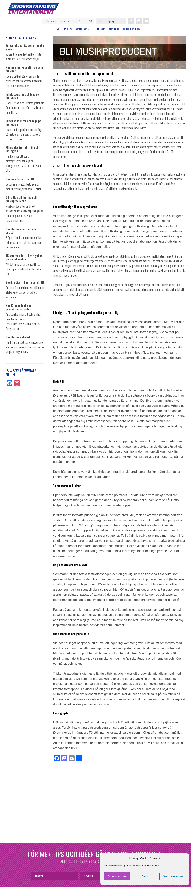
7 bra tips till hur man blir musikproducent (22, 199)
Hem (56, 29)
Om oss (67, 29)
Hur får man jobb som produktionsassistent (19, 307)
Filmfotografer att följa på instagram (22, 96)
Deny (144, 876)
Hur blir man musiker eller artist (22, 230)
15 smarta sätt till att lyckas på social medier (24, 257)
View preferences (172, 876)
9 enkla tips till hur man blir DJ (25, 282)
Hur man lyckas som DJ (20, 179)
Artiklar (81, 29)
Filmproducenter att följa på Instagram (23, 122)
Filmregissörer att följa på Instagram (22, 149)
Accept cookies (117, 876)
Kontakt (114, 29)
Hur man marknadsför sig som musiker (24, 69)
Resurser (99, 29)
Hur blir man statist (18, 337)
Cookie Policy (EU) (134, 29)
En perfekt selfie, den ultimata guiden (25, 47)
